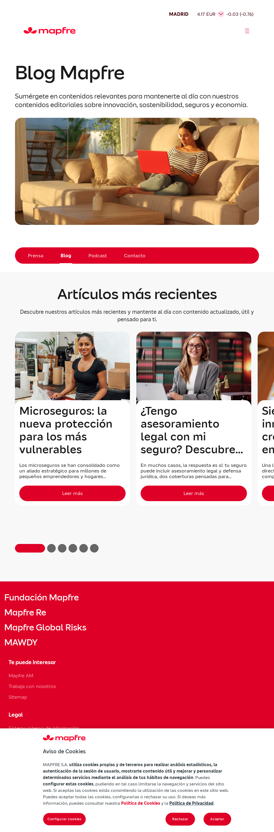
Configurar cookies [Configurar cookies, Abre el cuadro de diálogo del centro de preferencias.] (64, 819)
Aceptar (217, 819)
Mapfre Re (25, 612)
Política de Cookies (140, 803)
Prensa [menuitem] (35, 255)
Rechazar (180, 819)
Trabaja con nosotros (32, 686)
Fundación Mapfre (41, 597)
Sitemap (18, 697)
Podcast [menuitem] (97, 255)
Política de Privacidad (191, 803)
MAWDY (20, 642)
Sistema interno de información (44, 728)
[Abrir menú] (247, 31)
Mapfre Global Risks (45, 627)
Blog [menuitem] (66, 255)
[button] (30, 548)
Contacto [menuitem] (134, 255)
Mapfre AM (21, 675)
